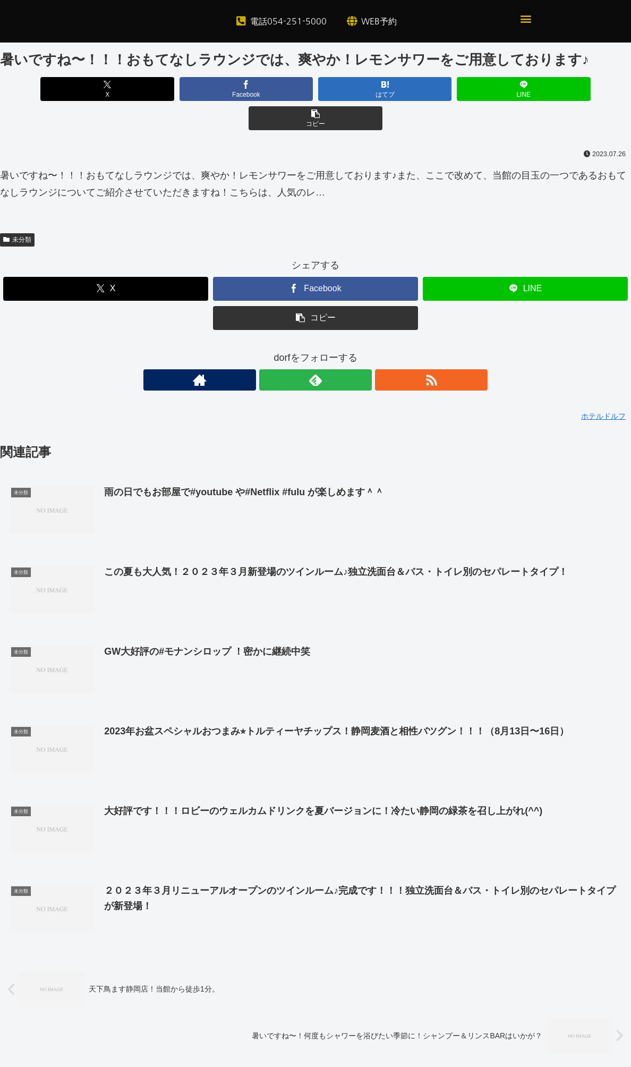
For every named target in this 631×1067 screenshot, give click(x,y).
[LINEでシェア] (421, 89)
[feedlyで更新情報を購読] (315, 350)
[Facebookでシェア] (209, 89)
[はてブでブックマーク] (315, 89)
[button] (525, 19)
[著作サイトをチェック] (291, 350)
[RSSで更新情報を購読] (340, 350)
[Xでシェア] (103, 89)
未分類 (17, 210)
